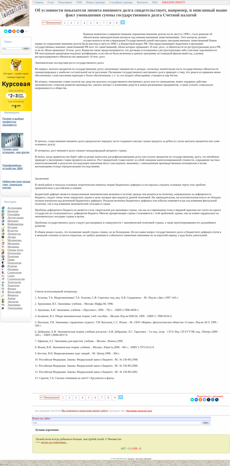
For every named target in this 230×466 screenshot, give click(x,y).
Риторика (12, 269)
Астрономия (14, 207)
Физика (11, 288)
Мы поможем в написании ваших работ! (84, 410)
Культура (12, 230)
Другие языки (15, 217)
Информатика (15, 224)
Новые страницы (95, 2)
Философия (14, 291)
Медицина (13, 243)
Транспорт (13, 285)
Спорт (11, 275)
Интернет (13, 220)
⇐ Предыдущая (52, 22)
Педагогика (14, 253)
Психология (14, 262)
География (13, 214)
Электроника (15, 308)
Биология (12, 211)
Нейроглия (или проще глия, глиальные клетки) (16, 184)
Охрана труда (15, 249)
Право (11, 259)
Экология (12, 301)
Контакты (142, 2)
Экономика (13, 304)
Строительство (16, 278)
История (12, 227)
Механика (13, 246)
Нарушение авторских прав (139, 411)
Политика (13, 256)
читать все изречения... (54, 442)
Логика (11, 237)
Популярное (65, 2)
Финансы (12, 295)
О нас (51, 2)
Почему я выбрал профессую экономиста (13, 121)
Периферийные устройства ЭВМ (12, 167)
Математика (14, 240)
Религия (12, 266)
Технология (14, 282)
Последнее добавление (143, 458)
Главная (38, 2)
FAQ (154, 2)
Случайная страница (120, 2)
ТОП (79, 2)
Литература (14, 233)
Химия (11, 298)
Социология (14, 272)
